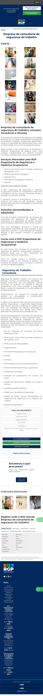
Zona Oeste (24, 528)
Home (8, 586)
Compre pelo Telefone (21, 446)
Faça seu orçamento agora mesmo (32, 8)
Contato (8, 599)
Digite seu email (21, 413)
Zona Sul (32, 528)
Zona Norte (16, 528)
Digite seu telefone (21, 419)
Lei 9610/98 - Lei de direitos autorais (25, 559)
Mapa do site (8, 602)
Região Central (6, 528)
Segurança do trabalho (8, 591)
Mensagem (21, 426)
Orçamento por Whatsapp (21, 442)
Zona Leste (5, 531)
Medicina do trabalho (9, 595)
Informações (8, 597)
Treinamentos (8, 589)
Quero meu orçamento (21, 479)
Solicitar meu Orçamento (21, 439)
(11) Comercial (8, 624)
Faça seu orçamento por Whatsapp (32, 13)
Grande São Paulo (15, 531)
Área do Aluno (8, 600)
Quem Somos (8, 587)
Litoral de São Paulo (29, 531)
